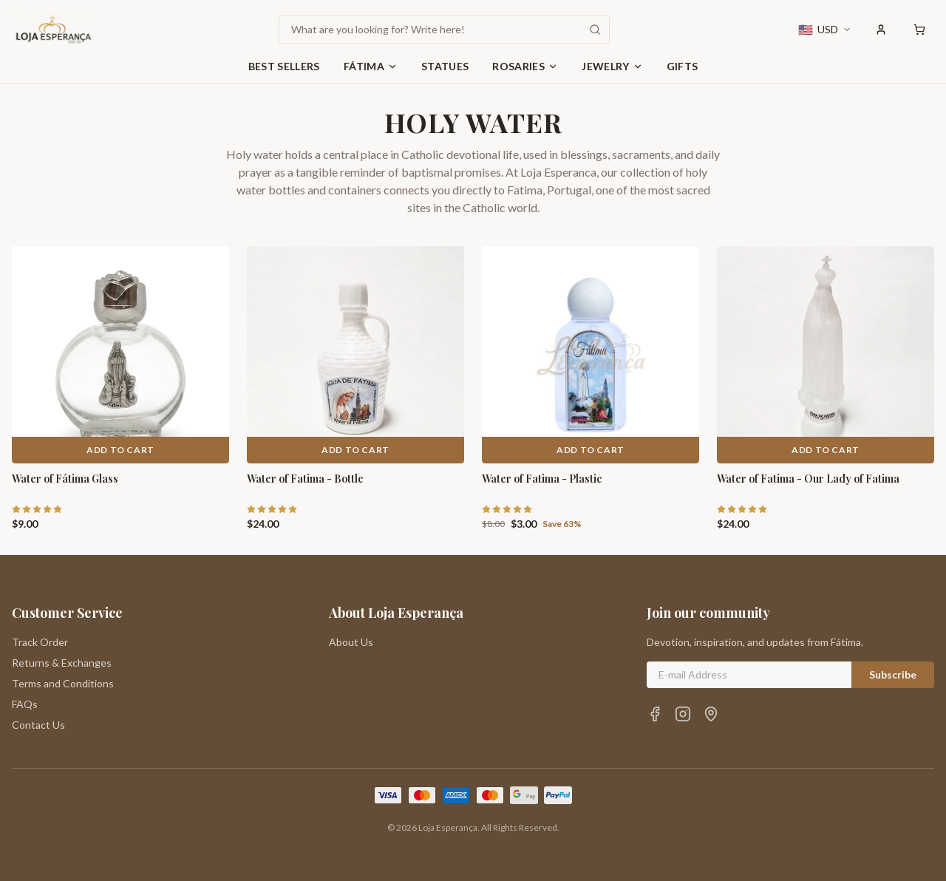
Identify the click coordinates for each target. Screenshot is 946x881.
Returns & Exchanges (62, 662)
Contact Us (38, 724)
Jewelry (612, 66)
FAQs (25, 704)
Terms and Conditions (63, 683)
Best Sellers (284, 66)
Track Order (40, 642)
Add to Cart (120, 449)
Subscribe (892, 674)
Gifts (682, 66)
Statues (445, 66)
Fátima (371, 66)
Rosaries (525, 66)
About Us (351, 642)
